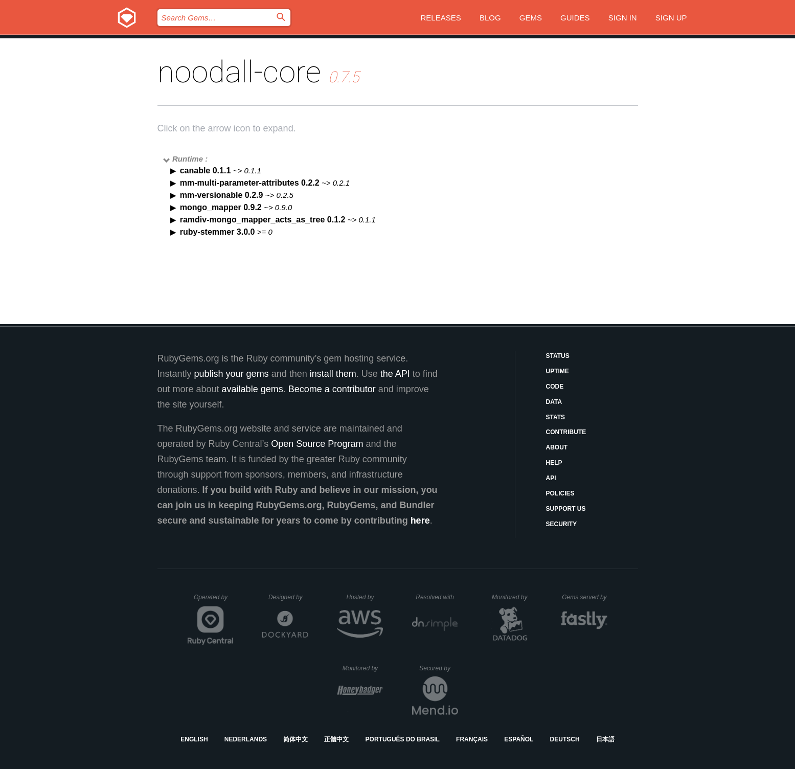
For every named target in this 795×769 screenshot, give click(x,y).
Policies (560, 493)
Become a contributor (332, 389)
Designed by (288, 597)
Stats (555, 417)
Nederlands (245, 739)
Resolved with (437, 597)
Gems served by (584, 597)
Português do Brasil (403, 739)
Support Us (566, 508)
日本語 (605, 739)
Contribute (566, 432)
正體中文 (336, 739)
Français (472, 739)
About (557, 447)
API (551, 478)
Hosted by (364, 597)
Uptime (557, 371)
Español (518, 739)
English (194, 739)
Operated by (214, 601)
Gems (530, 17)
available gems (252, 389)
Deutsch (565, 739)
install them (333, 374)
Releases (441, 17)
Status (558, 355)
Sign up (671, 17)
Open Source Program (317, 444)
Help (554, 462)
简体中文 (295, 739)
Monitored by (512, 597)
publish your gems (231, 374)
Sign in (622, 17)
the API (395, 374)
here (420, 520)
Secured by (438, 668)
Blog (490, 17)
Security (561, 524)
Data (554, 401)
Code (555, 386)
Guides (575, 17)
